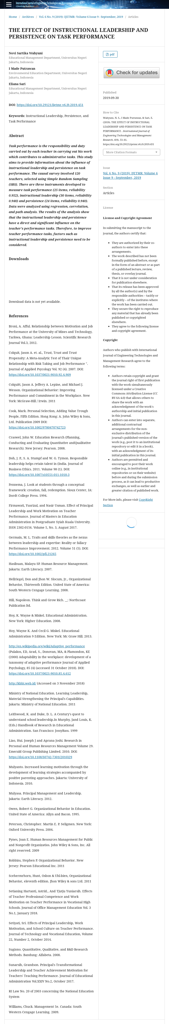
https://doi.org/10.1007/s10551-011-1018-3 (39, 475)
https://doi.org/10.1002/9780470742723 (37, 427)
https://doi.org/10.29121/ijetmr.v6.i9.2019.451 (50, 105)
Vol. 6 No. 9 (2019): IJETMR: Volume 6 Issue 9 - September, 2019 (81, 17)
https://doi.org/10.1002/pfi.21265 (32, 554)
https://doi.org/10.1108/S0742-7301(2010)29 (40, 757)
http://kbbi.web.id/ (22, 683)
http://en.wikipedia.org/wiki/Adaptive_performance (47, 646)
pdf (111, 54)
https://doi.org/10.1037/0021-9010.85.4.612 (40, 673)
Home (13, 17)
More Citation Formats (121, 152)
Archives (28, 17)
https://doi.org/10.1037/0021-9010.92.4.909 (40, 374)
